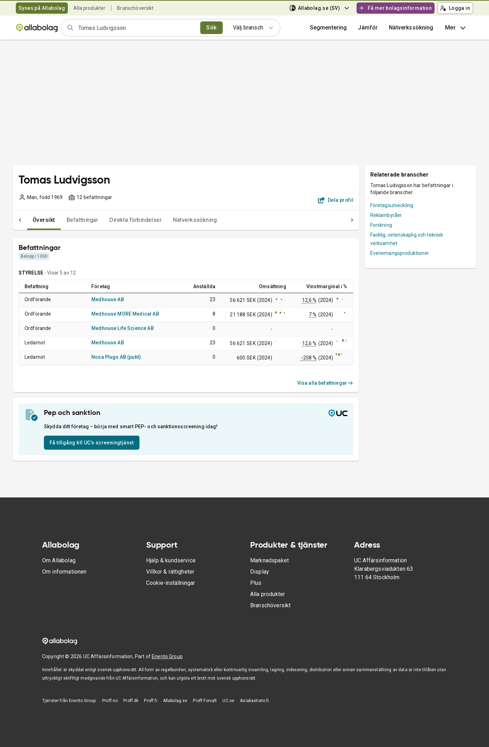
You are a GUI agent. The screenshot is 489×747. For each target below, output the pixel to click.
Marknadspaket (269, 560)
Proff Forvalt (205, 700)
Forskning (381, 225)
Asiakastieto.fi (254, 700)
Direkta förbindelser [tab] (121, 220)
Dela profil (335, 200)
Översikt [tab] (30, 220)
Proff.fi (150, 700)
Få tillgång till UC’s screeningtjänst (92, 442)
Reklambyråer (386, 215)
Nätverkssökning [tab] (181, 220)
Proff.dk (130, 700)
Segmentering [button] (328, 27)
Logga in (455, 8)
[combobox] (137, 27)
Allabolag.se (175, 700)
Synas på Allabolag (42, 8)
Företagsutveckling (391, 205)
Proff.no (110, 700)
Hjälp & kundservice (171, 560)
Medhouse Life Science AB (122, 328)
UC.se (228, 700)
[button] (367, 28)
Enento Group (167, 656)
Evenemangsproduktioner (399, 253)
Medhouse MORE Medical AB (125, 314)
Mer (456, 27)
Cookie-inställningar (170, 583)
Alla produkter (89, 8)
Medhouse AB (107, 299)
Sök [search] (211, 27)
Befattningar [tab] (68, 220)
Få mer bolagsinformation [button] (395, 8)
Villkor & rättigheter (170, 571)
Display (259, 571)
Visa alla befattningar (325, 383)
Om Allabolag (59, 560)
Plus (256, 583)
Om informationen (64, 571)
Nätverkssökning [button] (411, 27)
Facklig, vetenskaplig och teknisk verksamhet (406, 239)
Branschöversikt (135, 8)
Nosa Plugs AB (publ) (116, 357)
